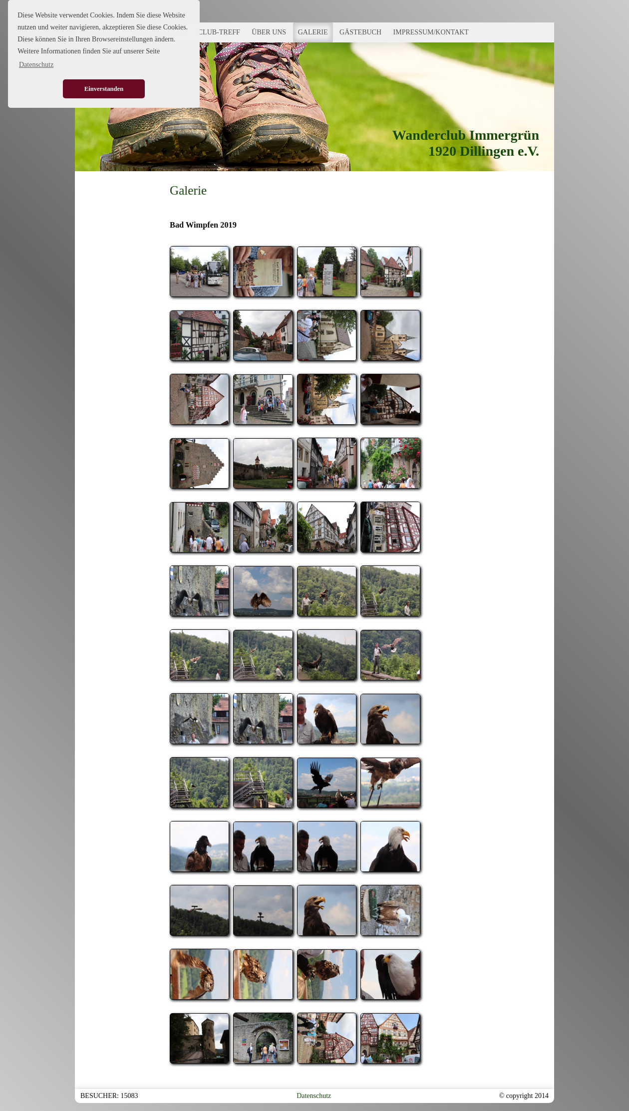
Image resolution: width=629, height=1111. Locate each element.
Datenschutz (314, 1096)
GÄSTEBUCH (360, 32)
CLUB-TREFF (219, 32)
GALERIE (313, 32)
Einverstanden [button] (103, 88)
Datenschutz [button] (36, 64)
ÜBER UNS (269, 32)
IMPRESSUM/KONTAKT (431, 32)
